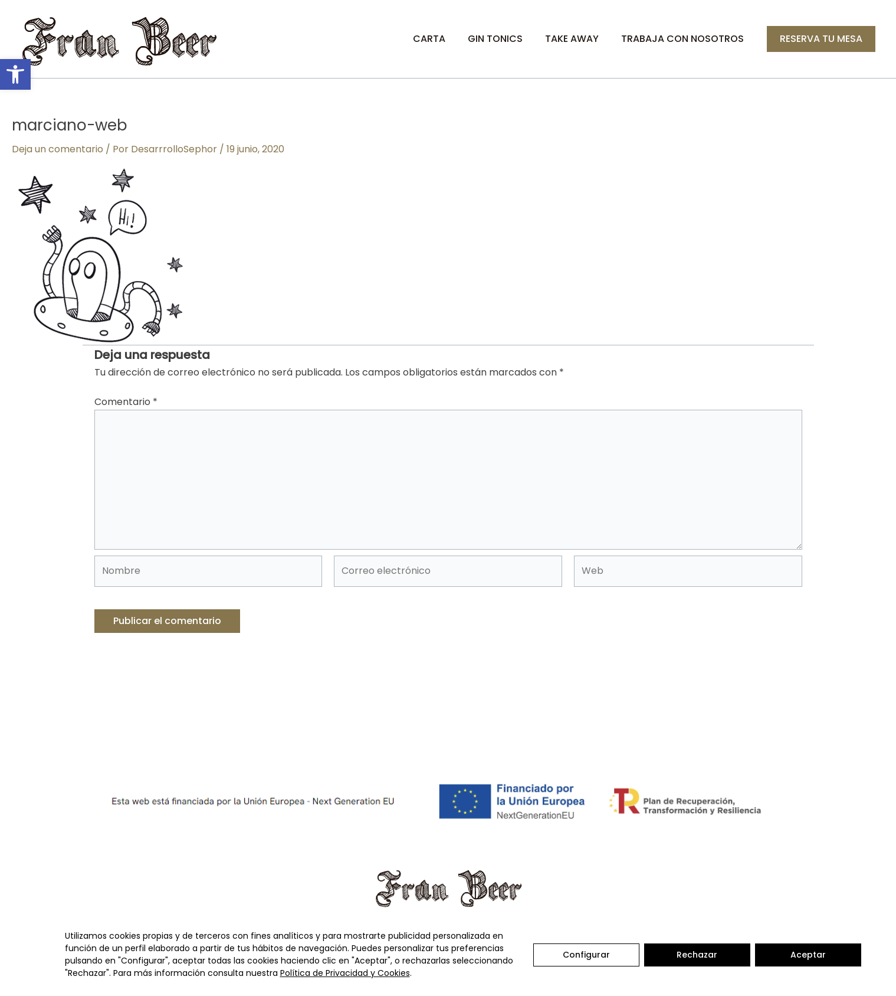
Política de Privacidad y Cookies (345, 973)
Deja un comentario (57, 149)
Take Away (577, 38)
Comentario (125, 402)
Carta (441, 38)
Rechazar (697, 955)
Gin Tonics (504, 38)
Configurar (586, 955)
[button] (15, 74)
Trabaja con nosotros (684, 38)
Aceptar (808, 955)
